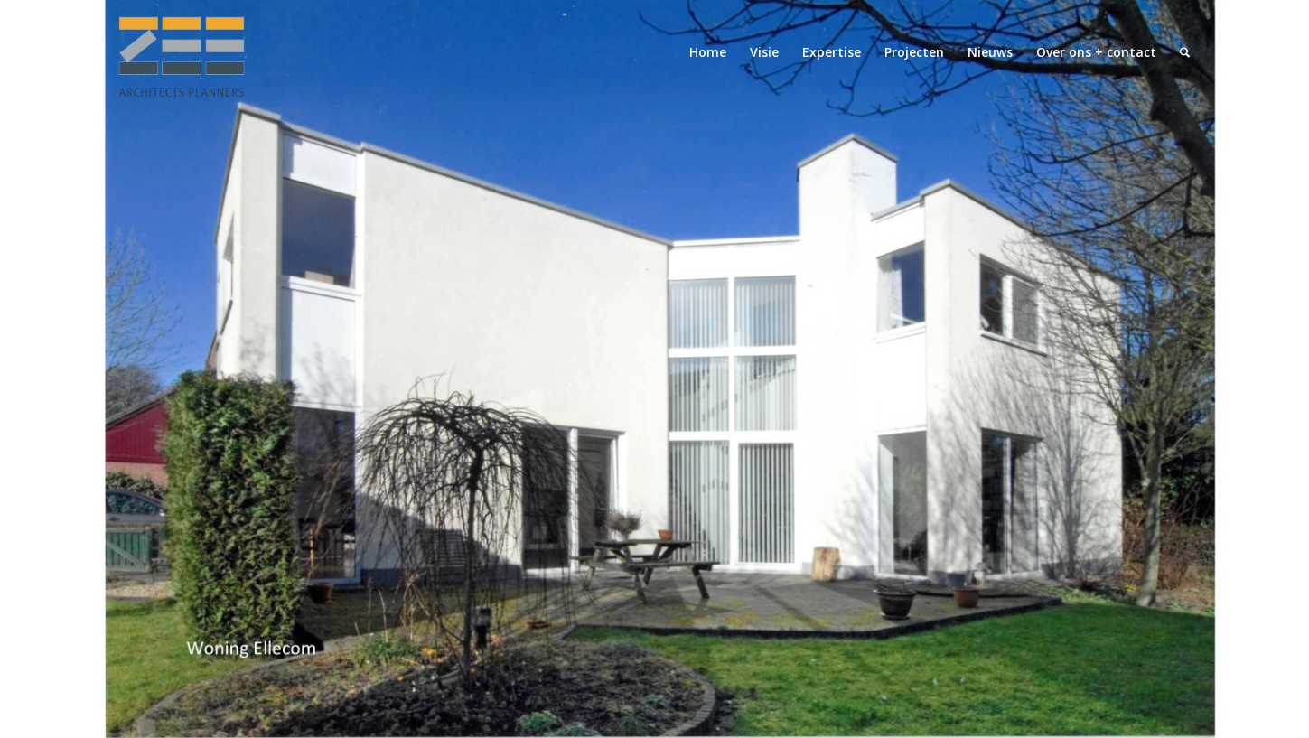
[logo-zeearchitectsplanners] (180, 52)
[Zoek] (1184, 52)
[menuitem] (708, 52)
